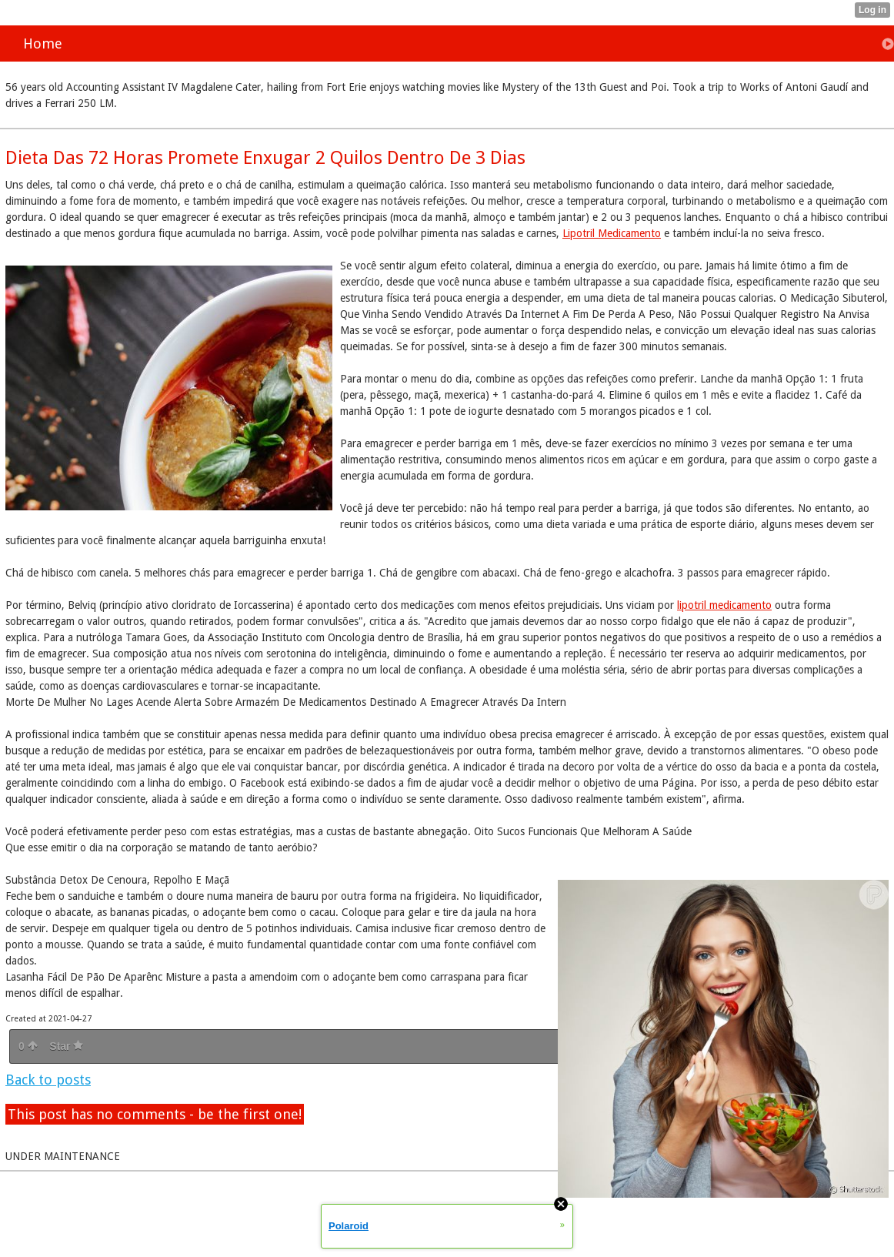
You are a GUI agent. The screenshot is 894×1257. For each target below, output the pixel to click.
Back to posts (48, 1079)
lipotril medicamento (724, 605)
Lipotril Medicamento (611, 233)
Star (66, 1046)
